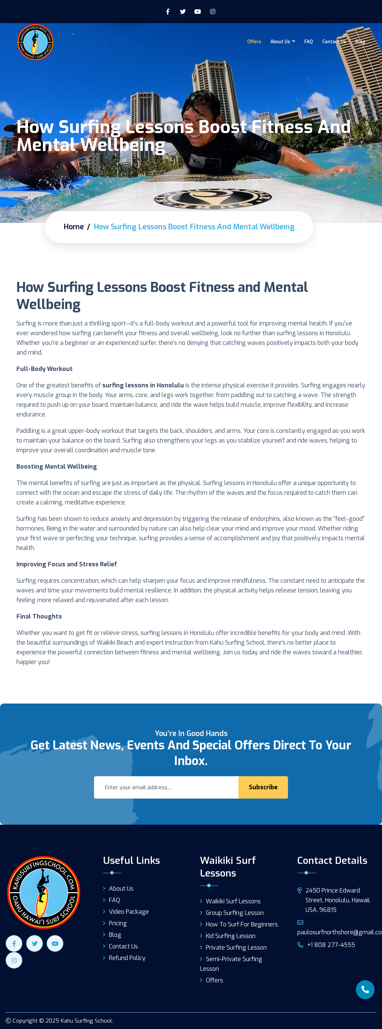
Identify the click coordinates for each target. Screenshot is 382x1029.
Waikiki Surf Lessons (233, 901)
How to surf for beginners (242, 924)
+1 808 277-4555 (326, 945)
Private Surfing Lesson (236, 947)
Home (74, 227)
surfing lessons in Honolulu (143, 385)
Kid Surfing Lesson (231, 936)
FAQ (308, 42)
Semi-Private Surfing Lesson (231, 964)
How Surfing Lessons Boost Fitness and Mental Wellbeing (162, 296)
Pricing (118, 923)
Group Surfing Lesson (235, 913)
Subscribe (263, 787)
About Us (280, 42)
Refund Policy (127, 958)
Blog (361, 42)
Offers (254, 42)
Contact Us (334, 42)
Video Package (129, 912)
